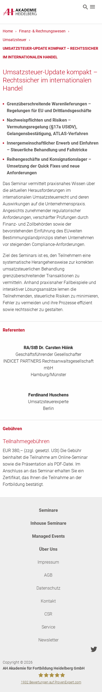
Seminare (48, 510)
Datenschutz (48, 588)
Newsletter (48, 640)
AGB (48, 575)
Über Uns (48, 549)
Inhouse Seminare (48, 523)
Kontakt (48, 601)
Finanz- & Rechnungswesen (42, 31)
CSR (48, 614)
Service (48, 627)
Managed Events (48, 536)
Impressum (48, 562)
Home (8, 31)
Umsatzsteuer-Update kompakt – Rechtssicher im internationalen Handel (50, 52)
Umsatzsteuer (14, 40)
